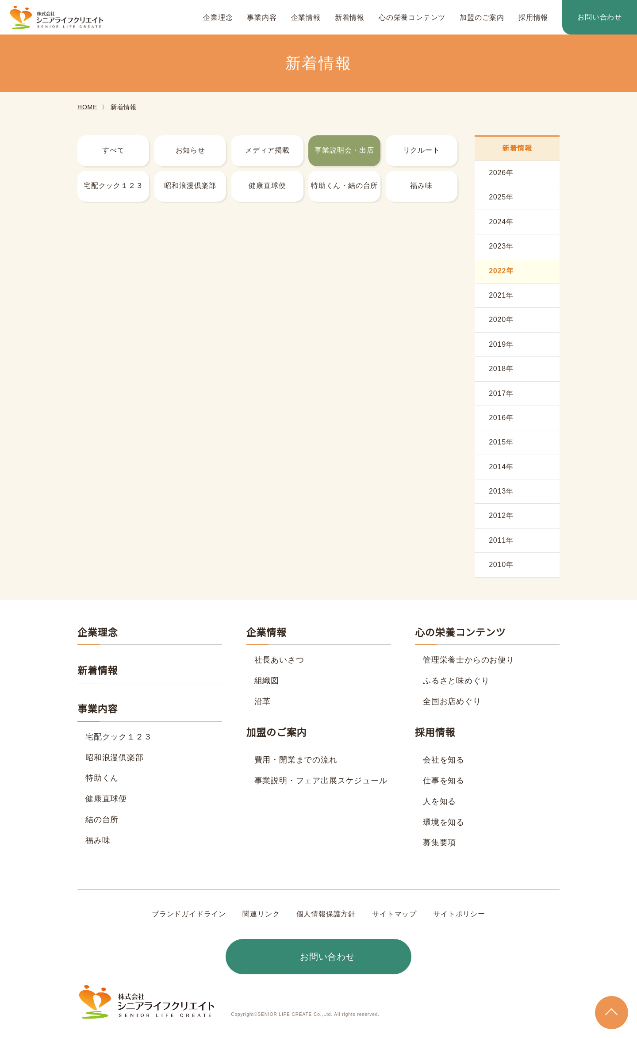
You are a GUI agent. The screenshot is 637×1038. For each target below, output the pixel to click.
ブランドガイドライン (189, 914)
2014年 (501, 467)
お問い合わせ (599, 17)
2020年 (501, 319)
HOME (86, 107)
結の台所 (102, 819)
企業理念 (218, 17)
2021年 (501, 295)
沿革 (262, 701)
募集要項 (439, 842)
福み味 (421, 185)
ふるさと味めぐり (456, 680)
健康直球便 (267, 185)
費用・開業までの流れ (296, 760)
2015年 (501, 442)
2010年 (501, 564)
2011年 (501, 540)
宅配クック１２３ (113, 185)
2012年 (501, 515)
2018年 (501, 369)
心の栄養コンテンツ (412, 17)
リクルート (421, 150)
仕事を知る (443, 780)
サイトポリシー (459, 914)
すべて (113, 150)
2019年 (501, 344)
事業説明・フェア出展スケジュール (320, 780)
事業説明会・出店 (344, 150)
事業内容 (261, 17)
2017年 (501, 393)
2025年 (501, 197)
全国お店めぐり (452, 701)
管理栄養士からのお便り (468, 660)
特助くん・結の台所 (344, 185)
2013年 (501, 491)
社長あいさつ (279, 660)
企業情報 (306, 17)
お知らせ (190, 150)
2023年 (501, 246)
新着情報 (350, 17)
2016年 (501, 418)
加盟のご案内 (482, 17)
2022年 (501, 271)
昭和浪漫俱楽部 (114, 757)
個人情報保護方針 (326, 914)
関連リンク (261, 914)
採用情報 (533, 17)
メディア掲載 (268, 150)
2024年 (501, 222)
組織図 (266, 680)
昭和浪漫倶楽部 (190, 185)
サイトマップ (394, 914)
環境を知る (443, 822)
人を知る (439, 801)
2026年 (501, 173)
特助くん (102, 778)
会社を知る (443, 760)
